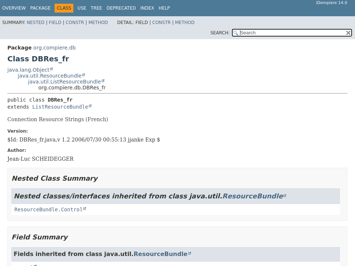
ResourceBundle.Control (48, 209)
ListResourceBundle (60, 107)
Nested (35, 22)
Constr (75, 22)
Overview (14, 8)
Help (164, 8)
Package (40, 8)
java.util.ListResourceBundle (64, 82)
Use (81, 8)
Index (147, 8)
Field (55, 22)
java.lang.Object (28, 70)
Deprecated (121, 8)
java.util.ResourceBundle (49, 76)
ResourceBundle (252, 196)
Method (98, 22)
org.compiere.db (54, 48)
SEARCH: (220, 32)
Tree (96, 8)
